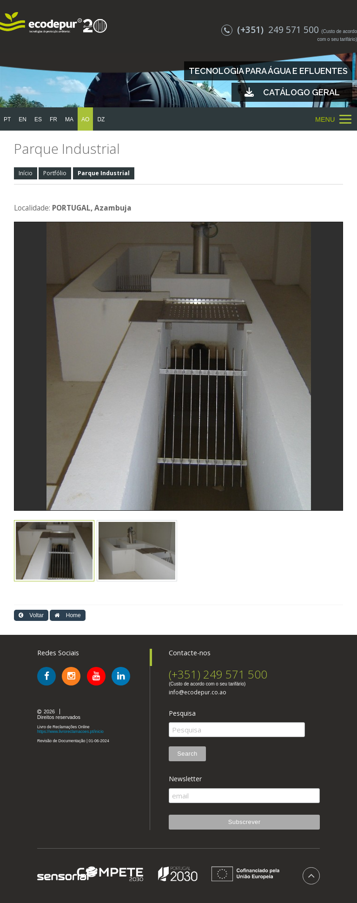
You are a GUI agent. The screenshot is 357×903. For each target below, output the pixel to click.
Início (26, 173)
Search (187, 753)
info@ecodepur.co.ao (197, 692)
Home (67, 615)
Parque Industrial (104, 173)
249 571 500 (271, 29)
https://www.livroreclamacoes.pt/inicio (70, 731)
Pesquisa (182, 713)
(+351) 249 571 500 (218, 674)
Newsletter (185, 779)
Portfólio (54, 173)
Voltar (31, 615)
